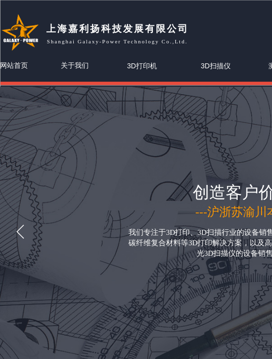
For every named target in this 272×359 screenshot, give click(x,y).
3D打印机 (142, 66)
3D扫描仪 (216, 66)
